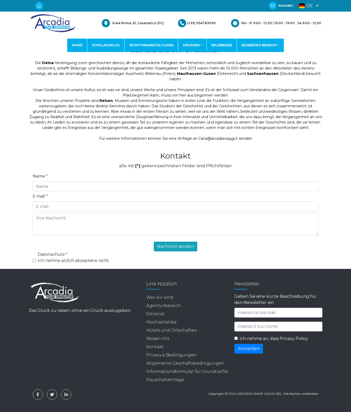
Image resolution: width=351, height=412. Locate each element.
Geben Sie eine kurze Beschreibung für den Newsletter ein (275, 299)
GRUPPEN (191, 45)
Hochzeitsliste (161, 322)
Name (40, 176)
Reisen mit (157, 338)
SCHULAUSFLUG (106, 45)
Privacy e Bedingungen (171, 355)
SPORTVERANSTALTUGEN (151, 45)
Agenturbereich (163, 305)
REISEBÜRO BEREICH (259, 45)
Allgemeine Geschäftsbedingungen (185, 363)
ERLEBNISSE (221, 45)
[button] (307, 6)
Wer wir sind (159, 297)
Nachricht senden (175, 246)
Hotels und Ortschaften (171, 330)
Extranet (155, 313)
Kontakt (286, 5)
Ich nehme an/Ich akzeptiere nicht (73, 260)
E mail (40, 196)
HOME (77, 45)
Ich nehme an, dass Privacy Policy (273, 338)
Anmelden (249, 348)
